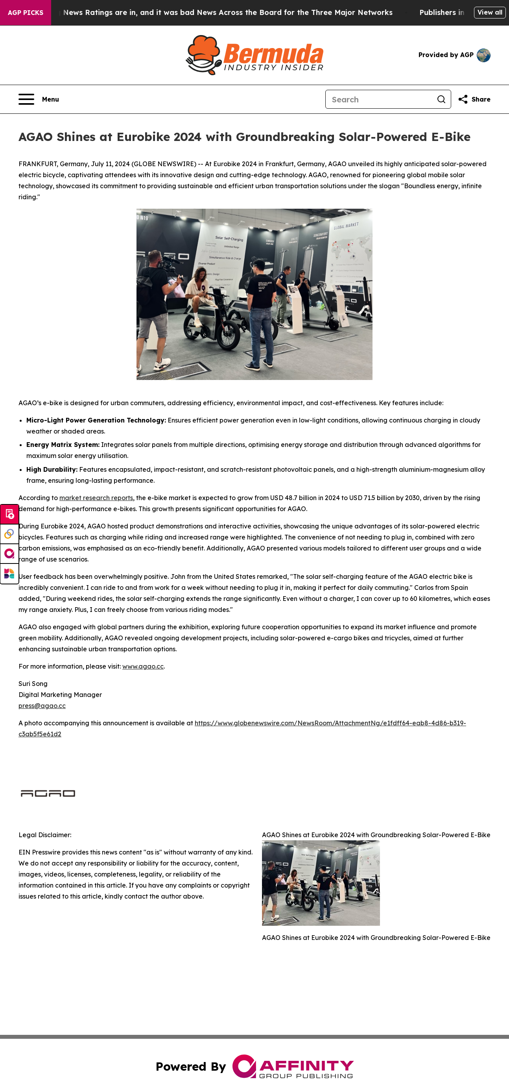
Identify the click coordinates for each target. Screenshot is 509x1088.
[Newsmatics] (9, 574)
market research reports (96, 498)
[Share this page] (474, 99)
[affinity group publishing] (9, 554)
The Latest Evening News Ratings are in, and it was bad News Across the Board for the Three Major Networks (207, 12)
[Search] (379, 99)
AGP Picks (25, 13)
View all (490, 12)
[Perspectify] (9, 534)
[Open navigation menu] (38, 99)
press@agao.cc (42, 706)
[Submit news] (9, 515)
